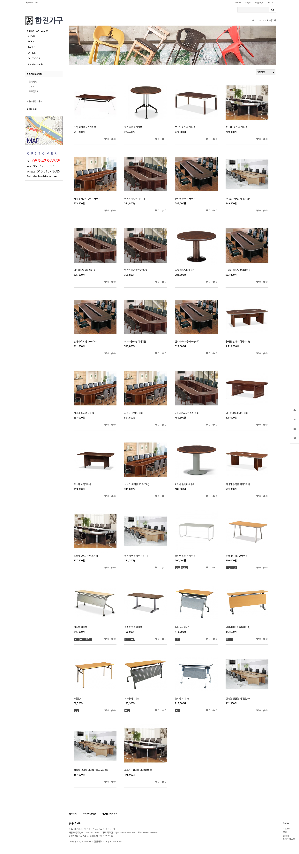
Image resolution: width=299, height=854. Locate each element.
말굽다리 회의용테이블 (237, 556)
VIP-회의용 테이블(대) (135, 199)
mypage (259, 3)
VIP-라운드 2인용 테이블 (187, 413)
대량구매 (32, 109)
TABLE (31, 47)
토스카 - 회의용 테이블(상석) (138, 770)
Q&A (31, 86)
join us (238, 3)
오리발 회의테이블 (133, 627)
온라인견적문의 (34, 101)
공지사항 (33, 82)
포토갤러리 (34, 91)
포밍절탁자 (79, 699)
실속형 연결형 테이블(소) (238, 699)
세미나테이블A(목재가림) (238, 627)
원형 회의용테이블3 (184, 270)
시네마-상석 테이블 (133, 413)
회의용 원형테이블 (133, 127)
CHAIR (31, 36)
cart (270, 3)
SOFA (31, 41)
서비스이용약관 (89, 814)
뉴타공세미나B (182, 699)
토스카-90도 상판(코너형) (86, 556)
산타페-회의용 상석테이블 (238, 270)
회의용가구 (271, 21)
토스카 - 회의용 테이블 (236, 127)
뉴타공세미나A (131, 699)
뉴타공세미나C (182, 627)
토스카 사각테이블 (82, 484)
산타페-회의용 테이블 (185, 199)
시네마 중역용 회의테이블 (238, 484)
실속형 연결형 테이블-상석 (238, 199)
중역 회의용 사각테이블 (85, 127)
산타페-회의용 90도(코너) (86, 341)
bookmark (32, 3)
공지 (285, 832)
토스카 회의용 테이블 (185, 127)
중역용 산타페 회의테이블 (238, 341)
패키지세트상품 (35, 64)
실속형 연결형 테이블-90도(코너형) (91, 770)
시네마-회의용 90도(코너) (136, 484)
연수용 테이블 (80, 627)
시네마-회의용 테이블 (84, 413)
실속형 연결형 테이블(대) (136, 556)
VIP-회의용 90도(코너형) (136, 270)
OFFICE (32, 53)
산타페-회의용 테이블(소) (187, 341)
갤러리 (286, 836)
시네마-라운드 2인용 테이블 (87, 199)
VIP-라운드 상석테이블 (135, 341)
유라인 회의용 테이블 (185, 556)
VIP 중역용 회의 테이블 (237, 413)
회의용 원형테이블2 (184, 484)
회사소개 (73, 814)
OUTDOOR (34, 58)
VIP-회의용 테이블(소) (84, 270)
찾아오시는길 (289, 839)
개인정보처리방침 (109, 814)
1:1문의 (286, 829)
